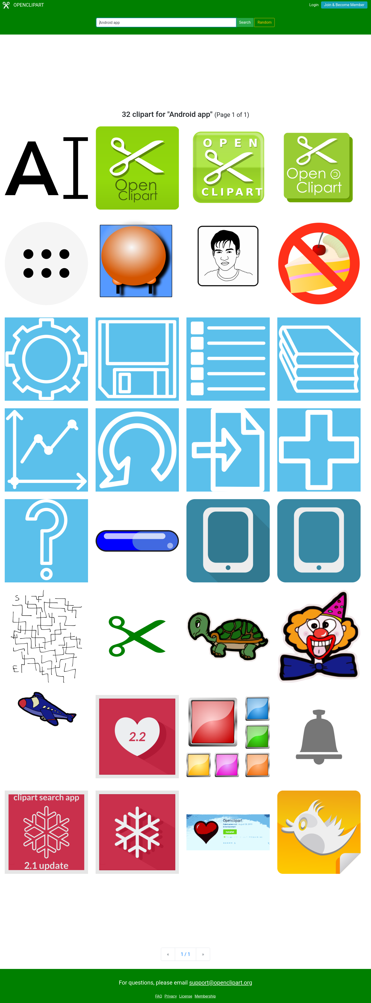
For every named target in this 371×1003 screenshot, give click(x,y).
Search (245, 22)
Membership (205, 996)
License (185, 996)
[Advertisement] (185, 74)
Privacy (170, 996)
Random (264, 22)
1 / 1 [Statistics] (185, 954)
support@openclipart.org (220, 982)
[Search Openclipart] (166, 22)
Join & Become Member (344, 5)
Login (313, 5)
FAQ (158, 996)
